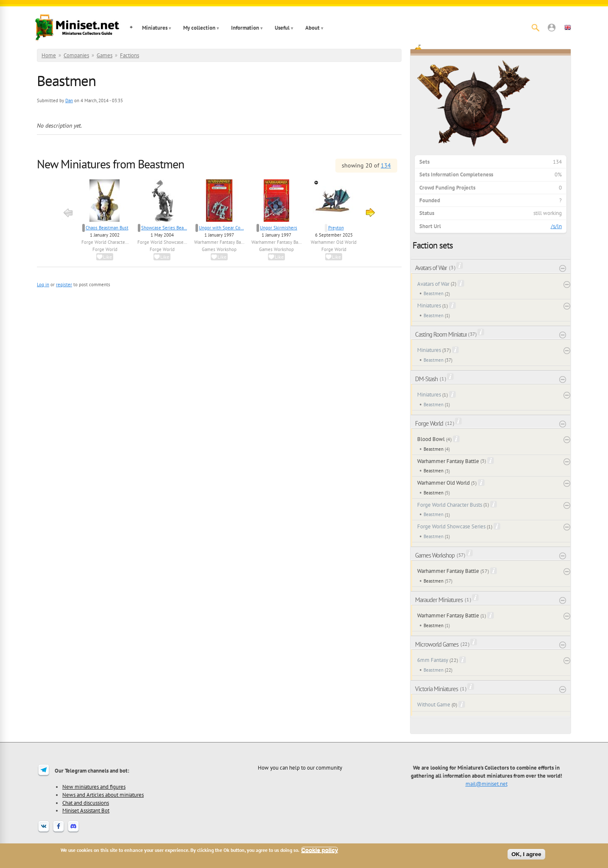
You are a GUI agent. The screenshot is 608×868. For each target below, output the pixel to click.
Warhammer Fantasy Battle (448, 461)
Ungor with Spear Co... (221, 228)
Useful (282, 27)
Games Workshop (219, 249)
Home (49, 55)
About (312, 27)
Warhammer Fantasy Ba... (219, 242)
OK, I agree (526, 854)
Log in (43, 284)
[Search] (535, 27)
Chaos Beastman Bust (107, 228)
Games (104, 55)
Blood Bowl (431, 439)
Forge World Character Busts (449, 504)
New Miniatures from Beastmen (110, 164)
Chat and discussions (85, 802)
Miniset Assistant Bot (85, 810)
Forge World (104, 249)
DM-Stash (426, 379)
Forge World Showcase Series (451, 526)
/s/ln (556, 226)
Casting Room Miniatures (441, 334)
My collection (199, 27)
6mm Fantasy (432, 660)
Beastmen (433, 293)
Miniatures (154, 27)
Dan (69, 100)
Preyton (336, 228)
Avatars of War (431, 268)
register (64, 284)
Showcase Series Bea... (164, 228)
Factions (129, 55)
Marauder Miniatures (439, 600)
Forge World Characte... (104, 242)
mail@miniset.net (487, 783)
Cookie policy (319, 850)
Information (245, 27)
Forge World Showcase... (162, 242)
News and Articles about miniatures (103, 794)
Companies (76, 55)
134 (386, 165)
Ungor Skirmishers (278, 228)
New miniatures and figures (94, 786)
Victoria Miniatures (436, 689)
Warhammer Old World (334, 242)
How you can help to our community (300, 767)
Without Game (433, 704)
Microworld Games (436, 644)
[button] (551, 27)
